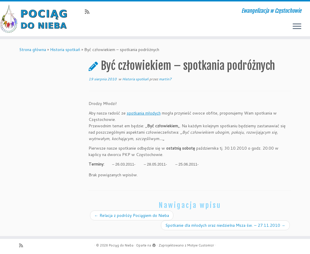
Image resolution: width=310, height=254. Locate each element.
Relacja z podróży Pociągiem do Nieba (131, 215)
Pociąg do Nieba (121, 245)
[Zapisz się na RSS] (89, 11)
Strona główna (32, 49)
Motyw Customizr (200, 245)
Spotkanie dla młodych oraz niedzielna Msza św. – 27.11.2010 (225, 225)
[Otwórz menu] (297, 26)
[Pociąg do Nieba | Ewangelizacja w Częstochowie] (36, 18)
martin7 (165, 79)
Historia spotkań (65, 49)
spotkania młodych (144, 113)
